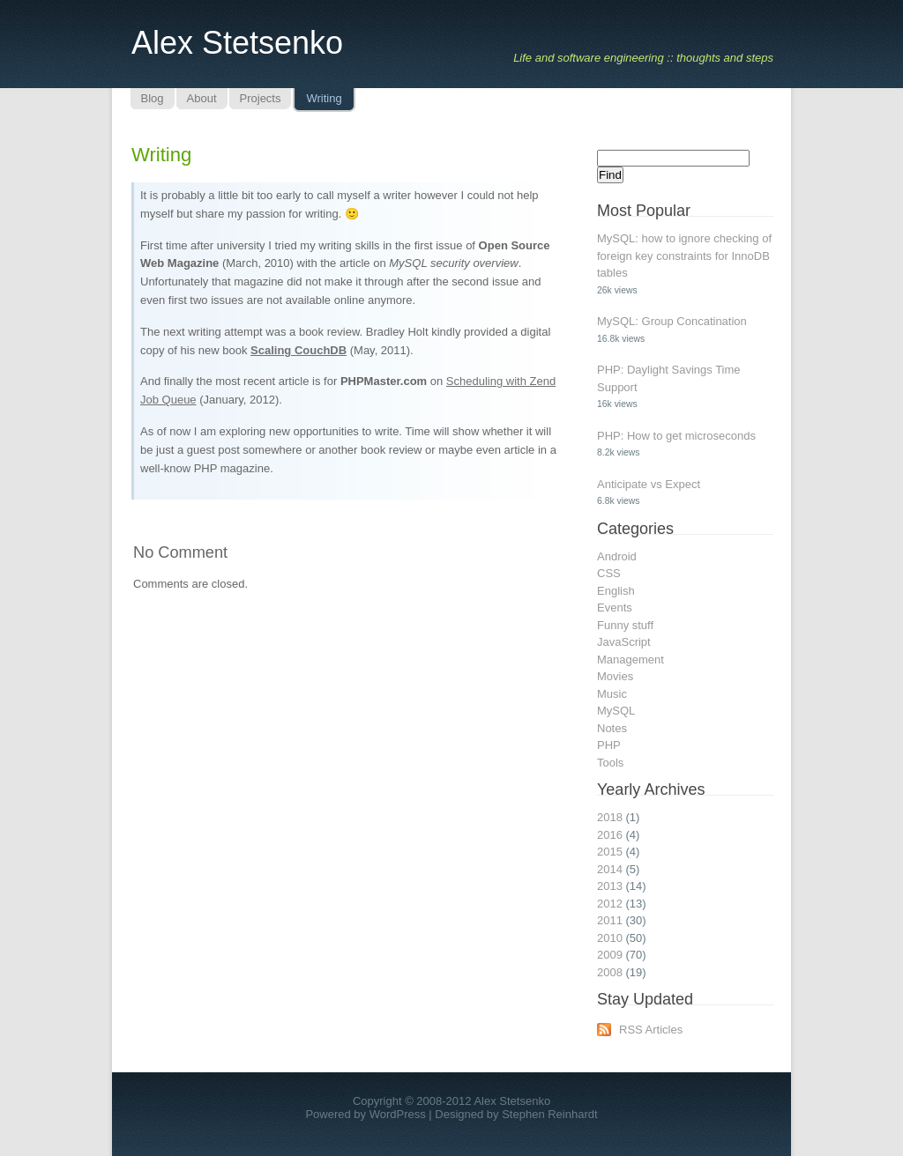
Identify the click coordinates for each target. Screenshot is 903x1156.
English (616, 590)
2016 (610, 834)
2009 (610, 954)
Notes (612, 728)
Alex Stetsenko (237, 43)
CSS (609, 573)
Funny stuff (625, 625)
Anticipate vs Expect (648, 484)
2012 (610, 903)
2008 (610, 972)
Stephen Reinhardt (549, 1114)
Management (630, 659)
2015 (610, 851)
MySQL (616, 710)
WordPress (397, 1114)
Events (614, 607)
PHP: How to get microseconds (676, 435)
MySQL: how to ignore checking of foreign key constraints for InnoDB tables (684, 255)
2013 (610, 886)
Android (617, 556)
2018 (610, 817)
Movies (615, 676)
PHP (609, 745)
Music (612, 693)
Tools (610, 762)
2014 (610, 869)
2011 (610, 920)
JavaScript (624, 641)
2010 (610, 938)
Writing (161, 155)
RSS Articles (651, 1029)
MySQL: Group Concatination (672, 321)
